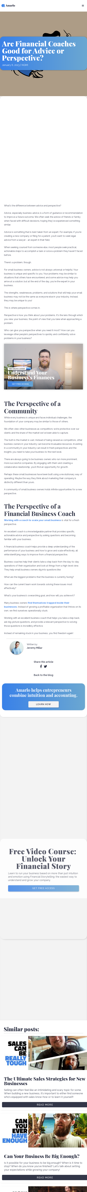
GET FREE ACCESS (43, 892)
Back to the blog (43, 675)
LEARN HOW (43, 704)
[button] (83, 6)
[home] (7, 6)
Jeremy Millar (34, 647)
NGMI (25, 64)
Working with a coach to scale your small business (32, 520)
